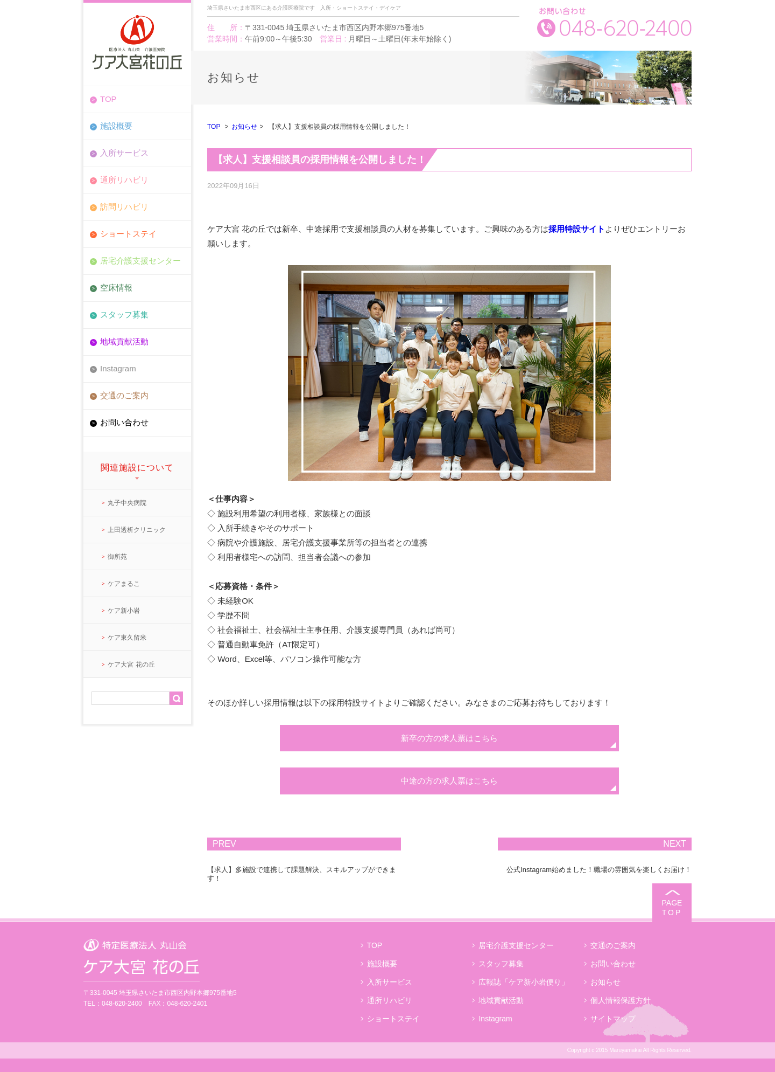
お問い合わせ (124, 422)
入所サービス (124, 152)
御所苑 (117, 557)
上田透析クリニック (137, 530)
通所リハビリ (124, 179)
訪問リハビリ (124, 206)
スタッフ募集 (124, 314)
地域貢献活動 (124, 341)
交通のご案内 (124, 395)
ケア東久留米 (127, 637)
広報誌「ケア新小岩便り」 (523, 982)
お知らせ (244, 126)
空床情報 (116, 287)
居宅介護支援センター (140, 260)
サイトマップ (613, 1018)
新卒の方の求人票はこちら (449, 738)
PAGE (672, 907)
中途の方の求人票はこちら (449, 780)
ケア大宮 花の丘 (131, 664)
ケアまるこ (124, 583)
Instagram (118, 368)
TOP (108, 98)
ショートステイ (128, 233)
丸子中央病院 (127, 503)
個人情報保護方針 (620, 1000)
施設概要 (116, 125)
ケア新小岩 (124, 610)
